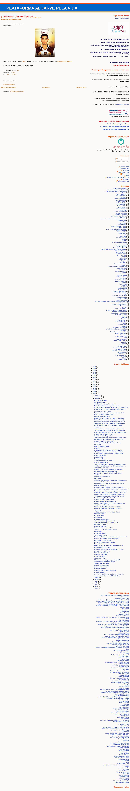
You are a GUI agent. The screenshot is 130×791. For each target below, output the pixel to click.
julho (96, 581)
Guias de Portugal (123, 684)
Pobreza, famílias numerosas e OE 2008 (106, 501)
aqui (18, 70)
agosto (97, 579)
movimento (123, 298)
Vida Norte (126, 773)
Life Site (126, 704)
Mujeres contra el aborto (122, 714)
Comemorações (122, 224)
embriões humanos (121, 253)
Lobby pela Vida (124, 707)
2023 (94, 372)
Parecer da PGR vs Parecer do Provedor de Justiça (109, 483)
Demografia (122, 233)
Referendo (123, 335)
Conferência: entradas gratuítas (103, 436)
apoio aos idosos (121, 209)
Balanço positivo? (99, 515)
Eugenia (123, 261)
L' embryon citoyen (123, 702)
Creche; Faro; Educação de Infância (116, 229)
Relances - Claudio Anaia (121, 757)
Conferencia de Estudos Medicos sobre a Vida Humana (110, 432)
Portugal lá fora (98, 457)
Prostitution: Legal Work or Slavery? (104, 498)
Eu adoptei (126, 669)
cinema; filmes (122, 222)
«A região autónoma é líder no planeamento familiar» (109, 496)
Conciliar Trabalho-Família (118, 226)
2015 (94, 379)
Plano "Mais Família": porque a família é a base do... (109, 574)
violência (124, 358)
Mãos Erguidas (124, 718)
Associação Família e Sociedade (119, 623)
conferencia (122, 227)
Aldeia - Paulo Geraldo (122, 613)
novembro (98, 397)
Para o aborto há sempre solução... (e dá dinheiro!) (109, 453)
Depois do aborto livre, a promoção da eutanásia (108, 508)
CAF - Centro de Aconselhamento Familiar (116, 634)
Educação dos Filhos (119, 248)
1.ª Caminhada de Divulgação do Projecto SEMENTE (109, 430)
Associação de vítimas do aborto (119, 630)
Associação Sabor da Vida (121, 629)
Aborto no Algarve (121, 194)
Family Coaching (124, 675)
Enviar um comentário (9, 84)
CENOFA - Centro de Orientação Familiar (117, 636)
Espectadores (125, 168)
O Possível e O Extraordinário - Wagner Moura (115, 729)
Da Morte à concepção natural (120, 655)
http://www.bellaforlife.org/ (64, 61)
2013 (94, 382)
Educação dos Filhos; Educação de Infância (113, 249)
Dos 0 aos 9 (125, 659)
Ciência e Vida (122, 220)
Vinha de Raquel (124, 778)
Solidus (126, 766)
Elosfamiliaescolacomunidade (120, 665)
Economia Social (122, 246)
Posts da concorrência (100, 400)
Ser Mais (126, 762)
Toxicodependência (120, 349)
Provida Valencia (124, 755)
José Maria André (124, 172)
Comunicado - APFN (100, 558)
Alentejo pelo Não (123, 614)
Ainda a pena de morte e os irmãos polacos (106, 522)
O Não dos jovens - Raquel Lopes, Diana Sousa (115, 727)
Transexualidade (122, 352)
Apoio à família (121, 201)
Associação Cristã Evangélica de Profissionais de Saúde (112, 621)
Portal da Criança (124, 749)
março (97, 588)
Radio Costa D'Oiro (120, 333)
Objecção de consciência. (118, 313)
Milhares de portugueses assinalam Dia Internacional (109, 503)
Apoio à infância (120, 203)
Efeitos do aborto (120, 252)
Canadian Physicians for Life (120, 642)
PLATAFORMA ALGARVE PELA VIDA (41, 8)
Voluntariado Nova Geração (121, 781)
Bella (24, 61)
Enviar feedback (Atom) (17, 91)
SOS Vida (124, 342)
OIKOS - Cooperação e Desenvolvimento (117, 733)
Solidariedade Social (119, 340)
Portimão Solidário (99, 572)
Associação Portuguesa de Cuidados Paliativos (115, 626)
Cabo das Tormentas (123, 639)
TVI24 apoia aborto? (121, 355)
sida (125, 337)
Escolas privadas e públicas (102, 416)
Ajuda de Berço (124, 610)
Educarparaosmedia (123, 660)
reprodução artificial (121, 336)
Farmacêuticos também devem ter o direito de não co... (110, 421)
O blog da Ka (125, 731)
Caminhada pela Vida (122, 640)
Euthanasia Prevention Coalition (119, 671)
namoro (124, 307)
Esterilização (123, 259)
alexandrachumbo (123, 181)
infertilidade (123, 287)
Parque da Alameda (121, 314)
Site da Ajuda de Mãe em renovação (104, 542)
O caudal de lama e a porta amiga (104, 499)
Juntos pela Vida (122, 288)
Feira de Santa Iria (121, 268)
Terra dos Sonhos (124, 771)
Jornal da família (124, 700)
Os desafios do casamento (102, 476)
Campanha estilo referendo (119, 216)
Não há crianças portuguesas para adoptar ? (107, 560)
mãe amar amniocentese (119, 295)
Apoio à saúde (121, 206)
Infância (124, 285)
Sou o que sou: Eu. (123, 768)
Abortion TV (125, 608)
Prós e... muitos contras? (101, 567)
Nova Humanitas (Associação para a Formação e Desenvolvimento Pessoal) (114, 720)
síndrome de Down (121, 339)
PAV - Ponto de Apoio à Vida (120, 736)
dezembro (98, 395)
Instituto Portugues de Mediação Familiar (117, 691)
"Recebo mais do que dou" (102, 563)
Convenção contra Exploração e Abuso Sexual (107, 443)
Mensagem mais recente (8, 87)
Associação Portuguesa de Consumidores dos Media (113, 624)
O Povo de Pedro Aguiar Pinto (120, 730)
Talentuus (126, 769)
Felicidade (122, 269)
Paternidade (122, 316)
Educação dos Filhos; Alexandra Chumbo (117, 662)
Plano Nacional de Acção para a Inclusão (106, 471)
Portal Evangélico (124, 747)
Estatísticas (123, 258)
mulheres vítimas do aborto (119, 304)
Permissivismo (121, 320)
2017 (94, 375)
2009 (94, 390)
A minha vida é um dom (122, 598)
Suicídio (123, 343)
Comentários (120, 161)
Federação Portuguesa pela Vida (117, 266)
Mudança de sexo (122, 300)
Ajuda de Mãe (125, 611)
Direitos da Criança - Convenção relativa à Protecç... (109, 549)
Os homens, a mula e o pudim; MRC (118, 734)
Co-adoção (123, 223)
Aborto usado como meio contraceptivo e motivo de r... (109, 429)
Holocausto (123, 278)
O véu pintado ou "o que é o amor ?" (104, 434)
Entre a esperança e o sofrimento (103, 414)
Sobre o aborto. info (123, 763)
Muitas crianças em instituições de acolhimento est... (109, 545)
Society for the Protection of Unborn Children (116, 765)
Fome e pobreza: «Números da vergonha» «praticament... (111, 491)
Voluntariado (122, 359)
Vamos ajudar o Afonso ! (101, 535)
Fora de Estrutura (124, 679)
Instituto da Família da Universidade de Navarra (115, 692)
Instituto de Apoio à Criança (121, 694)
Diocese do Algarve (123, 658)
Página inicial (46, 87)
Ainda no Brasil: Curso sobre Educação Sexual (107, 576)
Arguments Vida (124, 620)
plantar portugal (122, 324)
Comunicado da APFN (100, 554)
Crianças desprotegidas (101, 553)
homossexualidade (120, 280)
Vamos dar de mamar (122, 772)
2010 (94, 388)
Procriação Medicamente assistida (116, 329)
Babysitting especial (100, 455)
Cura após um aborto (123, 652)
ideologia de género (120, 281)
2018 (94, 374)
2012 (94, 384)
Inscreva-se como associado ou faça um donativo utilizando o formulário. (21, 17)
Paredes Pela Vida (123, 739)
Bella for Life (97, 444)
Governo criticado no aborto (102, 482)
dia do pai (123, 236)
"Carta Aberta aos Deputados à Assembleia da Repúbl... (110, 464)
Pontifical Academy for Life (121, 744)
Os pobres (97, 448)
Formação (123, 274)
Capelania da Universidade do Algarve (118, 643)
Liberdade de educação (119, 291)
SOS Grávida (125, 760)
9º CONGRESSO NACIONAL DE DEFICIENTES (108, 450)
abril (96, 586)
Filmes (15, 74)
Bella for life (7, 25)
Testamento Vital (122, 346)
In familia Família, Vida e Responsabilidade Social (114, 689)
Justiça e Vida (122, 290)
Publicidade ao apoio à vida (118, 332)
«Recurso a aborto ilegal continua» (104, 460)
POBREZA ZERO (99, 514)
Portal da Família (124, 750)
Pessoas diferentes (120, 322)
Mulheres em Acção (123, 717)
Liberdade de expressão (120, 293)
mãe (125, 294)
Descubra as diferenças (101, 459)
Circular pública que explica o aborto (104, 404)
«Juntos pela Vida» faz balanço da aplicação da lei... (109, 452)
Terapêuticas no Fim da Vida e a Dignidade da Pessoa (109, 423)
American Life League (122, 616)
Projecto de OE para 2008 (101, 519)
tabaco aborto (123, 345)
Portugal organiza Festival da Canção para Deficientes (109, 409)
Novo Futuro (125, 723)
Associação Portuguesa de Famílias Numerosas (115, 627)
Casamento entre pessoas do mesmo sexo (113, 219)
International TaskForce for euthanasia (118, 698)
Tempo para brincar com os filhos (103, 528)
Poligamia (124, 326)
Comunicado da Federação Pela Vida (105, 570)
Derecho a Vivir (124, 656)
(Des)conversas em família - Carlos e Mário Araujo (114, 595)
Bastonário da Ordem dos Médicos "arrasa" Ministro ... (109, 439)
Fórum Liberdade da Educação (120, 682)
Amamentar (97, 427)
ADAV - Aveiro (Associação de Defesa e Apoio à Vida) (113, 600)
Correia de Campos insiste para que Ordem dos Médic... (110, 492)
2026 (94, 367)
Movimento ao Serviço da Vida (120, 713)
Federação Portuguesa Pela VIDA (119, 678)
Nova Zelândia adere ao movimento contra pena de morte (110, 537)
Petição (124, 323)
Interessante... (98, 531)
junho (96, 583)
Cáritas (127, 653)
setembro (97, 577)
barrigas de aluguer (121, 213)
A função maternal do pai (101, 505)
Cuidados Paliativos (120, 230)
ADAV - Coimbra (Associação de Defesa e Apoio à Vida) (112, 601)
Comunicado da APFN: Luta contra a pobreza (107, 507)
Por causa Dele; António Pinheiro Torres (117, 746)
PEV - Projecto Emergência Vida (119, 737)
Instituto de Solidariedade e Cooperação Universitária (113, 697)
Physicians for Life (123, 742)
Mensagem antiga (81, 87)
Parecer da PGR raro (100, 485)
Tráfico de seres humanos (119, 350)
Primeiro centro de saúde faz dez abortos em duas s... (109, 487)
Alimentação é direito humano (102, 540)
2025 (94, 368)
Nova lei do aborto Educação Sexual (116, 190)
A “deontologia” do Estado (101, 467)
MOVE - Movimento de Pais (121, 708)
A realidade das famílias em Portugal (104, 561)
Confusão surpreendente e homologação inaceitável (109, 469)
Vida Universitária (124, 775)
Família (123, 265)
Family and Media (123, 676)
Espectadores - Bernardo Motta (120, 668)
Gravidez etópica (122, 275)
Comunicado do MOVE (101, 526)
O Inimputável (125, 726)
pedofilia (124, 317)
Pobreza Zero (98, 544)
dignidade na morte (121, 237)
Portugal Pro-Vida (124, 752)
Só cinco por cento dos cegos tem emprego (106, 538)
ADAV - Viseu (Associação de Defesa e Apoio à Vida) (113, 604)
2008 (94, 391)
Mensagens (120, 159)
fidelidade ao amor (120, 271)
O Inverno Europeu (99, 556)
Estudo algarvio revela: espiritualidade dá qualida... (109, 425)
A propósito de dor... (100, 402)
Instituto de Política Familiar (121, 695)
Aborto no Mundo (120, 195)
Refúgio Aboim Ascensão (121, 756)
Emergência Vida (124, 666)
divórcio (124, 239)
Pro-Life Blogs (125, 753)
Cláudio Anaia (125, 166)
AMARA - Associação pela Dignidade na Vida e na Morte (112, 605)
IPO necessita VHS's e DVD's (102, 547)
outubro (97, 398)
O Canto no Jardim (123, 724)
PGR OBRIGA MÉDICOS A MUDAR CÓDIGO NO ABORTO (111, 489)
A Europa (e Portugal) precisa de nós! (105, 521)
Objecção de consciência (119, 311)
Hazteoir (126, 685)
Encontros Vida (121, 255)
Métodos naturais (121, 297)
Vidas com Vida (124, 776)
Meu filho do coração (123, 711)
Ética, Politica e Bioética (122, 782)
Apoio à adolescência (120, 198)
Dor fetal (124, 240)
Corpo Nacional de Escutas (121, 650)
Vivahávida (125, 779)
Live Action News (124, 705)
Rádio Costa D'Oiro (123, 759)
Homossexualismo (123, 687)
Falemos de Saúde (123, 673)
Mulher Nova (125, 715)
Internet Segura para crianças (102, 411)
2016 (94, 377)
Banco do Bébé (124, 631)
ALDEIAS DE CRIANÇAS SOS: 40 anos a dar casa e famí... (111, 407)
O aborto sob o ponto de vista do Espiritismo (107, 512)
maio (96, 584)
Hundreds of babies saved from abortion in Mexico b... (109, 418)
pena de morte (122, 319)
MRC (127, 175)
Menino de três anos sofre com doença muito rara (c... (109, 420)
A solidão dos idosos (100, 533)
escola (124, 256)
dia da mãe (123, 235)
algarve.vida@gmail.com (121, 104)
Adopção (122, 197)
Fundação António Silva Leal (120, 681)
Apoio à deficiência (120, 200)
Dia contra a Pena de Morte (102, 551)
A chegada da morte (100, 524)
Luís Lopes (125, 174)
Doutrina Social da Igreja (119, 242)
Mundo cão (123, 306)
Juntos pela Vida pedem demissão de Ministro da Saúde (110, 437)
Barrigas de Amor (124, 633)
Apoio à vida (121, 207)
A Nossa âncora (124, 597)
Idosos (124, 282)
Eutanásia (122, 262)
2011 (94, 386)
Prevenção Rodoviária (119, 327)
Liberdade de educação (120, 188)
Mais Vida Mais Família (122, 710)
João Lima (126, 170)
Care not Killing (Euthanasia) (120, 644)
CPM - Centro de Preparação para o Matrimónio (115, 637)
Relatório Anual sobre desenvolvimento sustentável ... (109, 413)
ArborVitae (97, 475)
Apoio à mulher (121, 204)
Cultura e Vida (10, 74)
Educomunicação (124, 663)
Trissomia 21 (122, 353)
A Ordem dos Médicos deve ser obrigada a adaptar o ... (110, 466)
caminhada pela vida (121, 214)
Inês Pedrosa (123, 284)
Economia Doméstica (120, 245)
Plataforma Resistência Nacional (119, 743)
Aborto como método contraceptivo (104, 441)
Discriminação (98, 517)
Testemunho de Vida (119, 348)
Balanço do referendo (120, 211)
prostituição (123, 330)
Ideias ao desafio (124, 688)
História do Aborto (121, 277)
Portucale (126, 179)
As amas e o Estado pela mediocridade (105, 530)
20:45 (13, 72)
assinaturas (123, 210)
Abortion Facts (124, 607)
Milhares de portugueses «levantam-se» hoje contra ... (109, 494)
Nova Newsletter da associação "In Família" (106, 406)
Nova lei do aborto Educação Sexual (116, 310)
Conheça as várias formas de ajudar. (11, 19)
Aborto (123, 193)
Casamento (122, 217)
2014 (94, 381)
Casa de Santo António (122, 646)
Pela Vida (126, 740)
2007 (94, 393)
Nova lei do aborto (120, 308)
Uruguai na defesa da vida (101, 446)
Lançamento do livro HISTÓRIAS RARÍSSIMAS (108, 473)
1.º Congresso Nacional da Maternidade (115, 191)
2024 (94, 370)
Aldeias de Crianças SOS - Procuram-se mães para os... (110, 480)
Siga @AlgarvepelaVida (122, 18)
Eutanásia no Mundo (120, 264)
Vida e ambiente (121, 356)
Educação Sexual (120, 251)
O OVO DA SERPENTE (101, 462)
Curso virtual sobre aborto (101, 565)
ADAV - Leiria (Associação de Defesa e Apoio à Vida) (113, 602)
